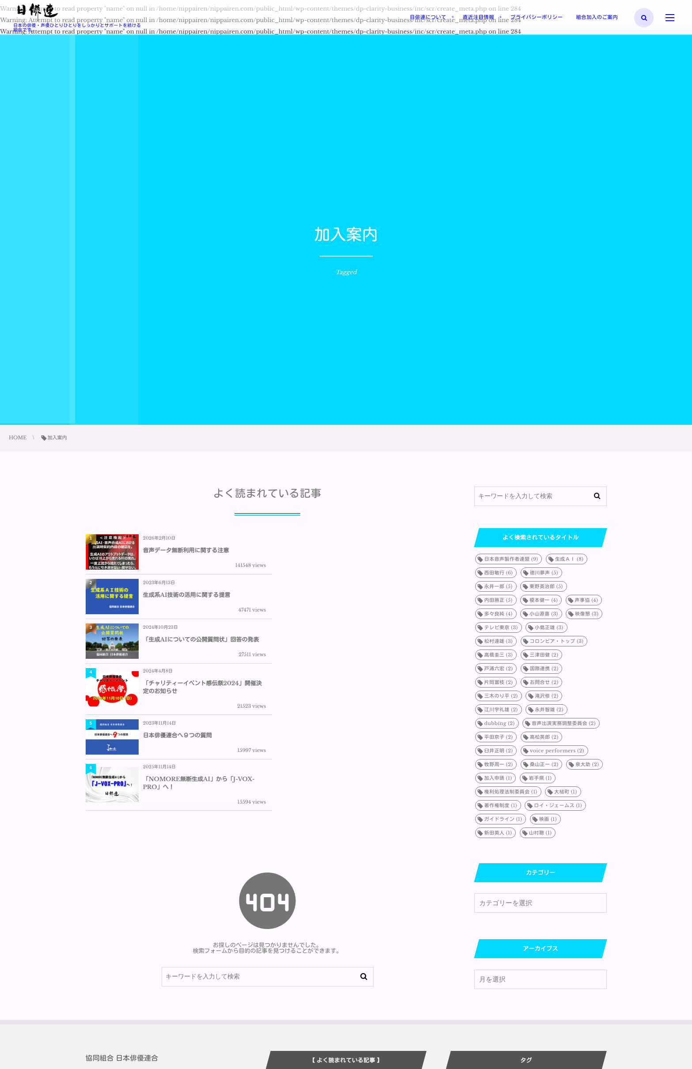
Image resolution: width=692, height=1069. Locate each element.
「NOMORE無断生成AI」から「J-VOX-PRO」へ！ (381, 649)
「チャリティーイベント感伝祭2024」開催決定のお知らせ (381, 598)
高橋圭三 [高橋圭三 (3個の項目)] (498, 655)
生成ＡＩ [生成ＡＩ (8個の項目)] (569, 559)
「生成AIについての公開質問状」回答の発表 (201, 598)
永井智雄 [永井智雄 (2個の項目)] (549, 709)
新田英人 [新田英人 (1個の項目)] (498, 833)
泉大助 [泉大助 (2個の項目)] (587, 764)
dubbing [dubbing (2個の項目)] (499, 723)
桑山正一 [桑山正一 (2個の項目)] (544, 764)
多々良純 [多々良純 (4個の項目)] (498, 614)
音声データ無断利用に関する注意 (186, 550)
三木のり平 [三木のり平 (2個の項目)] (501, 696)
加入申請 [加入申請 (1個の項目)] (498, 778)
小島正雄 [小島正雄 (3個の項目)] (549, 627)
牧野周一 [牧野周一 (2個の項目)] (498, 764)
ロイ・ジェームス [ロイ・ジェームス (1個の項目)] (558, 805)
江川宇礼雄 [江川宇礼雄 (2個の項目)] (501, 709)
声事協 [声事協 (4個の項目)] (586, 600)
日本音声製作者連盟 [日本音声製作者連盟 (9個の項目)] (511, 559)
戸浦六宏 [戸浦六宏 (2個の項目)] (498, 668)
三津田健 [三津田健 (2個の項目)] (544, 655)
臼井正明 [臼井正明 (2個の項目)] (498, 751)
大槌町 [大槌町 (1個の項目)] (565, 792)
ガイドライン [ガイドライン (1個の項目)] (503, 819)
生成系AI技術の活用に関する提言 (368, 550)
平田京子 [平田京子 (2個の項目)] (498, 737)
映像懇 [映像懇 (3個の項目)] (586, 614)
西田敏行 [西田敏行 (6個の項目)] (498, 573)
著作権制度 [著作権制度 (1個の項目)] (500, 805)
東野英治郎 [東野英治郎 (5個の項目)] (546, 586)
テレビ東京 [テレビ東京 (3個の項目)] (501, 627)
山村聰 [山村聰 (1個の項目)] (540, 833)
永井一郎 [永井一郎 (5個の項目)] (498, 586)
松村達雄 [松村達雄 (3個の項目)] (498, 641)
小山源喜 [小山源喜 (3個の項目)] (543, 614)
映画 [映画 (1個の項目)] (548, 819)
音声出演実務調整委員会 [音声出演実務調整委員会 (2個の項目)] (564, 723)
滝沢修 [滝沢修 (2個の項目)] (546, 696)
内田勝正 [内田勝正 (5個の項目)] (498, 600)
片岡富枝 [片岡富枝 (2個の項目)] (498, 682)
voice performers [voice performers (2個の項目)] (557, 751)
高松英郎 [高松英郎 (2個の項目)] (544, 737)
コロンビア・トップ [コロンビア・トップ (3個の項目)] (557, 641)
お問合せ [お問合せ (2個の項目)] (544, 682)
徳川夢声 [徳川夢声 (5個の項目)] (544, 573)
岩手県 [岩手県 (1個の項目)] (540, 778)
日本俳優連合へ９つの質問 (177, 649)
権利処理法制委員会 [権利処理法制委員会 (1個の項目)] (510, 792)
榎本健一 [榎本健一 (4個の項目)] (543, 600)
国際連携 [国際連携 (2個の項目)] (544, 668)
